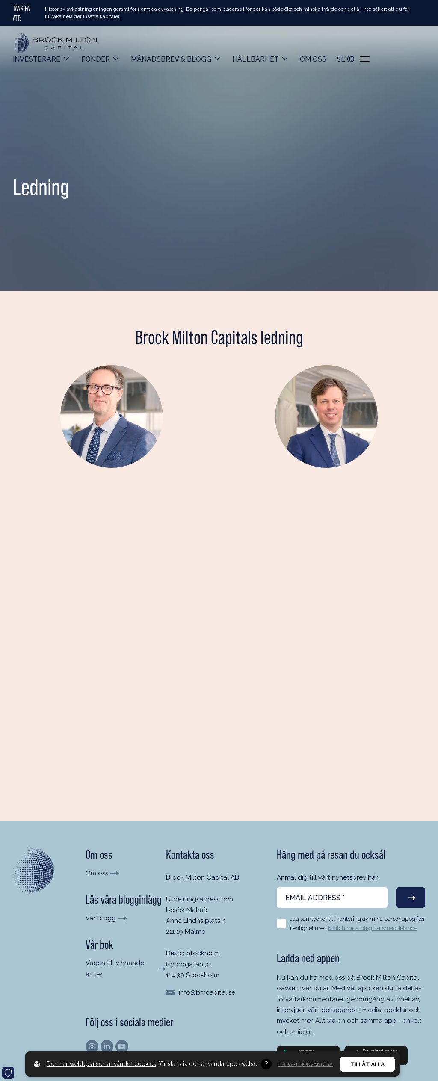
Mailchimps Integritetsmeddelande (372, 928)
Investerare (36, 59)
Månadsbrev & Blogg (171, 59)
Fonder (95, 59)
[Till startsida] (33, 870)
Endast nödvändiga (305, 1064)
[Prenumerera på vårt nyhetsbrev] (410, 897)
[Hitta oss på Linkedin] (107, 1046)
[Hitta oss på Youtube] (121, 1046)
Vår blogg (101, 918)
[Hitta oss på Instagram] (92, 1046)
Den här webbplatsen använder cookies (101, 1063)
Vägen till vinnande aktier (115, 968)
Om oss (313, 59)
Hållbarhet (255, 59)
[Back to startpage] (55, 43)
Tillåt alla (367, 1064)
